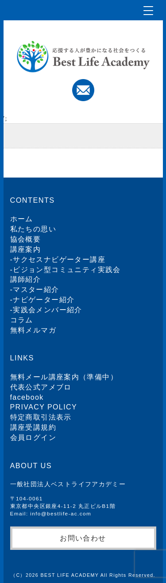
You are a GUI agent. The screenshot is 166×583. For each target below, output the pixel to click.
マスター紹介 (36, 289)
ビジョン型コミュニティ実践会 (67, 269)
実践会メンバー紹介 (47, 310)
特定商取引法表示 (41, 417)
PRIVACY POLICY (43, 407)
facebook (27, 397)
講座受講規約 (33, 427)
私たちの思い (33, 229)
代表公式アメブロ (41, 387)
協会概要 (25, 239)
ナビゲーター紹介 (43, 299)
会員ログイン (33, 437)
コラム (21, 320)
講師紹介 (25, 279)
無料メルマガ (33, 330)
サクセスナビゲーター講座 (59, 259)
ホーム (21, 219)
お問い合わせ (83, 538)
